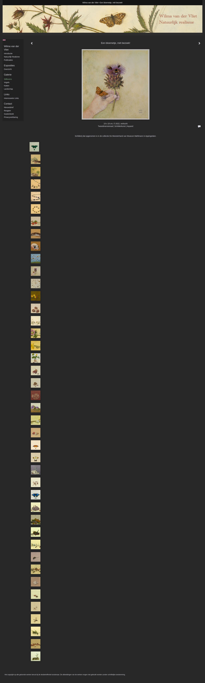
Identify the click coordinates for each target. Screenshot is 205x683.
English (4, 40)
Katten (6, 86)
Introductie (8, 53)
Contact (8, 103)
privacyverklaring (11, 117)
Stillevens (8, 79)
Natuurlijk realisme (12, 57)
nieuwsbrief (8, 107)
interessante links (11, 98)
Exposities (9, 65)
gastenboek (9, 114)
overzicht (8, 69)
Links (6, 94)
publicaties (8, 60)
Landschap (8, 89)
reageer (7, 111)
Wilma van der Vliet (90, 3)
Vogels (6, 82)
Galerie (8, 74)
